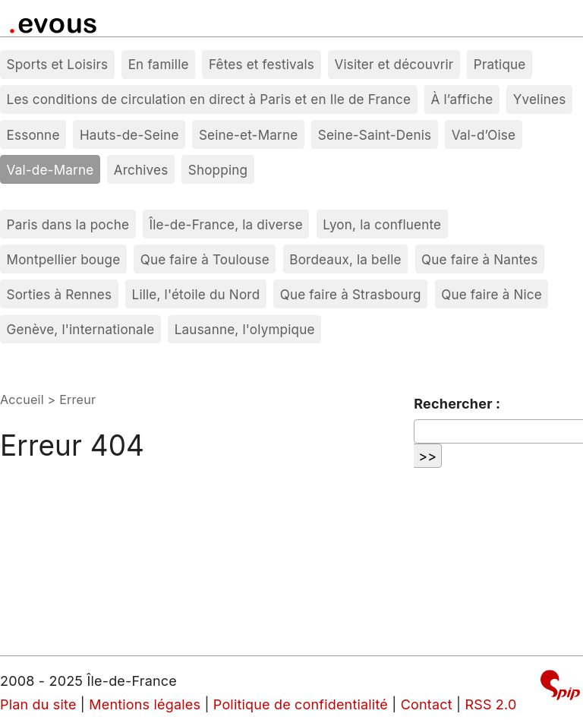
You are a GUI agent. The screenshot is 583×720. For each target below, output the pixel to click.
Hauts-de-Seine (129, 135)
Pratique (500, 64)
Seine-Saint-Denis (375, 135)
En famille (158, 64)
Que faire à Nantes (479, 259)
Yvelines (539, 99)
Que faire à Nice (491, 294)
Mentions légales (144, 704)
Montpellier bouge (64, 259)
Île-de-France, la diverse (226, 224)
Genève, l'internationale (81, 329)
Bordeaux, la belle (345, 259)
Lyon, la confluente (382, 224)
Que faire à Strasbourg (350, 294)
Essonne (33, 135)
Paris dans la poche (68, 224)
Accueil (22, 399)
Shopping (217, 170)
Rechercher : (457, 404)
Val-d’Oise (483, 135)
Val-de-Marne (50, 170)
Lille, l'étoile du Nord (196, 294)
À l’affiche (462, 99)
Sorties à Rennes (59, 294)
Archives (141, 170)
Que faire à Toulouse (204, 259)
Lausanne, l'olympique (245, 329)
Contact (426, 704)
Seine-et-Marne (248, 135)
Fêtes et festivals (261, 64)
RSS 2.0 (490, 704)
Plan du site (38, 704)
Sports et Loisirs (58, 64)
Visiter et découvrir (393, 64)
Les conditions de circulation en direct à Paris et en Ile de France (209, 99)
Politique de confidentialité (300, 704)
